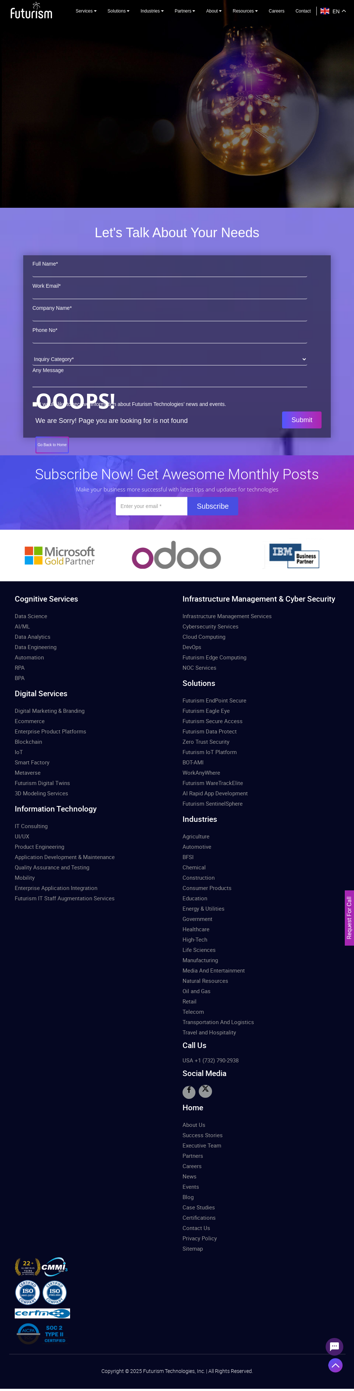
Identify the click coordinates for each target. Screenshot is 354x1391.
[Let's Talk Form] (349, 936)
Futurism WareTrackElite (213, 782)
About (214, 11)
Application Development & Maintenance (65, 857)
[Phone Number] (169, 337)
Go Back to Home (52, 445)
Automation (29, 657)
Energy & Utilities (204, 908)
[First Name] (169, 270)
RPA (20, 667)
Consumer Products (207, 887)
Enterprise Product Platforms (50, 731)
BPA (20, 678)
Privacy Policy (200, 1237)
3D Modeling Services (41, 793)
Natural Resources (205, 980)
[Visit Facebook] (189, 1092)
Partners (185, 11)
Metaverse (28, 772)
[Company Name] (169, 315)
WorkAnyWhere (201, 772)
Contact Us (196, 1227)
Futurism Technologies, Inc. (174, 1370)
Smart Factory (32, 762)
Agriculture (196, 836)
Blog (188, 1196)
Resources (245, 11)
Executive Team (202, 1145)
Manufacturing (200, 960)
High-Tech (195, 939)
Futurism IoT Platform (210, 752)
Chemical (194, 867)
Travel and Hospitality (209, 1032)
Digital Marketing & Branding (49, 710)
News (190, 1176)
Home (193, 1107)
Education (195, 898)
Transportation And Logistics (218, 1022)
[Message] (169, 379)
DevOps (192, 647)
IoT (19, 752)
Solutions (119, 11)
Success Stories (203, 1134)
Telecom (193, 1011)
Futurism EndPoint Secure (214, 700)
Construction (199, 877)
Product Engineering (39, 846)
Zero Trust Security (206, 741)
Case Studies (199, 1206)
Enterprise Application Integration (56, 887)
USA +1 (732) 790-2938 (211, 1060)
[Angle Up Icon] (335, 1365)
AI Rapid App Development (215, 793)
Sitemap (193, 1248)
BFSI (188, 857)
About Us (194, 1124)
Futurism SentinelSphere (213, 803)
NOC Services (199, 667)
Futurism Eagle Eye (206, 710)
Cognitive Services (46, 598)
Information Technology (56, 808)
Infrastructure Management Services (227, 616)
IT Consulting (31, 826)
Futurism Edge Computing (214, 657)
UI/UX (22, 836)
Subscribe (213, 506)
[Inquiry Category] (169, 359)
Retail (190, 1001)
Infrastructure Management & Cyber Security (259, 598)
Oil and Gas (197, 991)
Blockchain (28, 741)
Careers (277, 11)
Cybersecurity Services (211, 626)
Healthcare (196, 929)
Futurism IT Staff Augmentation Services (65, 898)
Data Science (31, 616)
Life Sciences (199, 949)
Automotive (197, 846)
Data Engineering (35, 647)
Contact (302, 11)
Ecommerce (30, 721)
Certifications (199, 1217)
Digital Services (41, 693)
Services (86, 11)
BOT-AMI (193, 762)
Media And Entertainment (214, 970)
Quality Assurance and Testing (52, 867)
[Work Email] (169, 293)
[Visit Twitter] (204, 1091)
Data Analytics (33, 636)
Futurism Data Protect (210, 731)
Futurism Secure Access (213, 721)
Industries (151, 11)
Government (197, 918)
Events (191, 1186)
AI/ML (22, 626)
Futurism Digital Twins (42, 782)
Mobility (25, 877)
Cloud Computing (204, 636)
